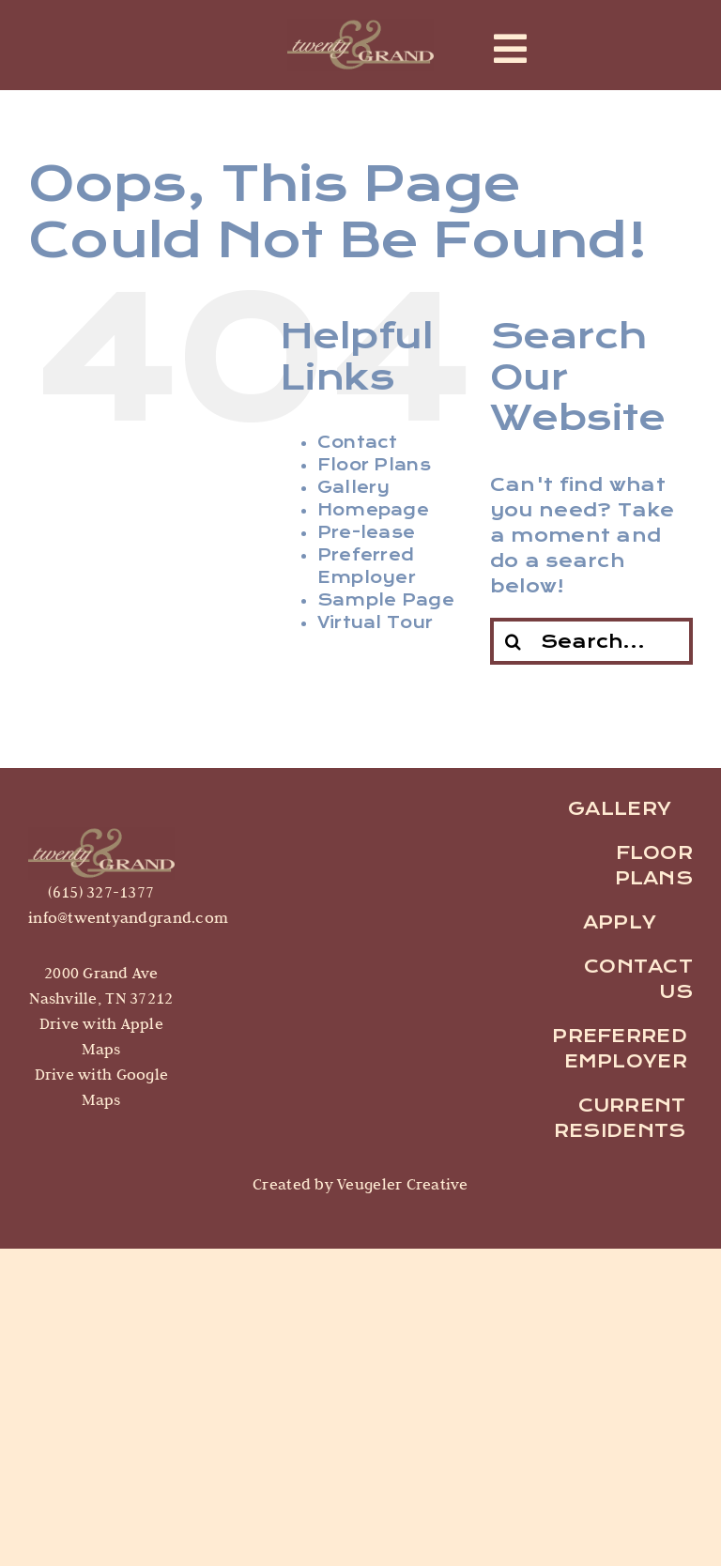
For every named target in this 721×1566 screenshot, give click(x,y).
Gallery (354, 488)
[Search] (513, 641)
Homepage (373, 510)
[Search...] (591, 641)
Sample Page (385, 600)
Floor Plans (374, 465)
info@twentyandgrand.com (128, 917)
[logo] (101, 835)
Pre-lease (366, 533)
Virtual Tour (375, 623)
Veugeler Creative (400, 1183)
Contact (357, 443)
